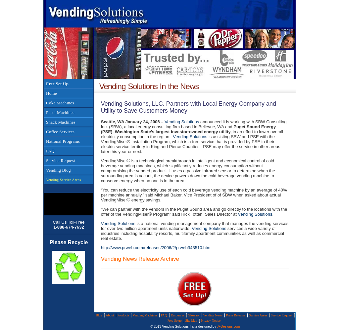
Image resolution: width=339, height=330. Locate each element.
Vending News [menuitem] (213, 315)
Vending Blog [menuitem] (58, 170)
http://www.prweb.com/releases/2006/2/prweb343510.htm (156, 247)
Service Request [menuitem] (60, 160)
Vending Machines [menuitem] (144, 315)
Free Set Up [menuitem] (57, 83)
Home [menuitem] (51, 93)
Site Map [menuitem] (191, 320)
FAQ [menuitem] (50, 150)
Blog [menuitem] (99, 315)
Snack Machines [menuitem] (60, 122)
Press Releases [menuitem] (236, 315)
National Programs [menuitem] (63, 141)
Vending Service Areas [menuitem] (63, 180)
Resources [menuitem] (177, 315)
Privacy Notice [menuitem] (210, 320)
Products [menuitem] (123, 315)
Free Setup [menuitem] (175, 320)
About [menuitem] (110, 315)
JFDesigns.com (228, 326)
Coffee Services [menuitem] (60, 131)
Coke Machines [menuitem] (60, 102)
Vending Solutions (182, 121)
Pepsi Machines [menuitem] (60, 112)
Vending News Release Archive (140, 259)
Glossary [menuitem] (194, 315)
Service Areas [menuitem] (258, 315)
